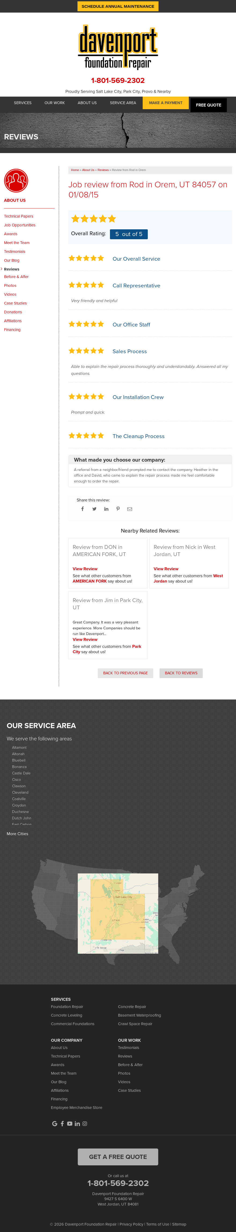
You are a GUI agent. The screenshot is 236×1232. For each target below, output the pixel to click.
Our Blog (12, 257)
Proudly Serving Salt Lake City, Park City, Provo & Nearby (118, 91)
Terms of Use (157, 1221)
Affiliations (13, 317)
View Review (85, 565)
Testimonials (14, 248)
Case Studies (15, 300)
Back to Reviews (181, 670)
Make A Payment (170, 103)
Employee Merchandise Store (76, 1104)
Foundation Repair (67, 1003)
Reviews (11, 266)
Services (18, 103)
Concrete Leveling (66, 1012)
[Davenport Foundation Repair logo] (118, 47)
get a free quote (118, 1153)
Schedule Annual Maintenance (118, 6)
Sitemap (179, 1221)
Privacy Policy (131, 1221)
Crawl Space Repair (135, 1021)
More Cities (17, 831)
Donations (13, 308)
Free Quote (214, 103)
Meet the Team (17, 239)
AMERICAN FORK (90, 578)
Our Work (53, 103)
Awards (10, 230)
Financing (12, 326)
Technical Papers (18, 213)
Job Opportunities (19, 221)
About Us (88, 103)
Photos (10, 282)
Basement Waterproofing (139, 1012)
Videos (10, 291)
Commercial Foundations (72, 1021)
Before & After (16, 273)
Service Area (125, 103)
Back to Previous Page (125, 670)
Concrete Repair (132, 1003)
